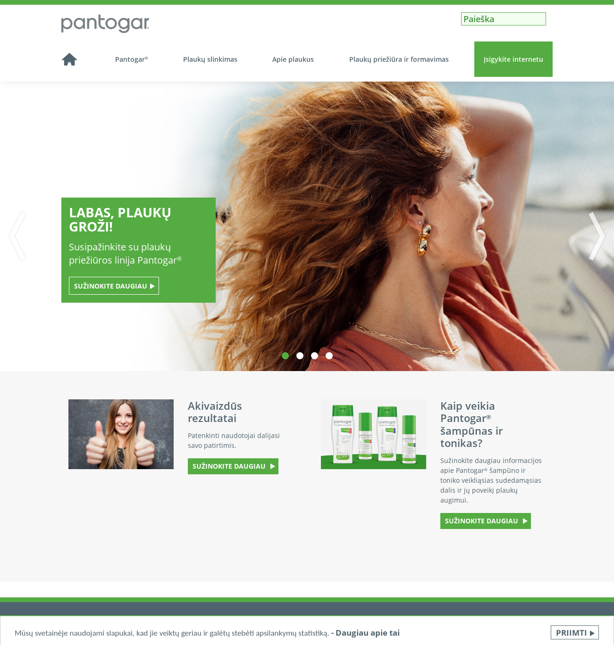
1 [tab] (285, 355)
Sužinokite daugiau (110, 285)
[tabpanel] (307, 226)
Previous (12, 236)
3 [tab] (314, 355)
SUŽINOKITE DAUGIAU (230, 466)
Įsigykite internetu (513, 59)
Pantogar (131, 59)
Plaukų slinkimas (210, 59)
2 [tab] (299, 355)
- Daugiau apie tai (365, 636)
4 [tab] (329, 355)
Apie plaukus (293, 59)
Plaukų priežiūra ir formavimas (399, 59)
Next (601, 236)
